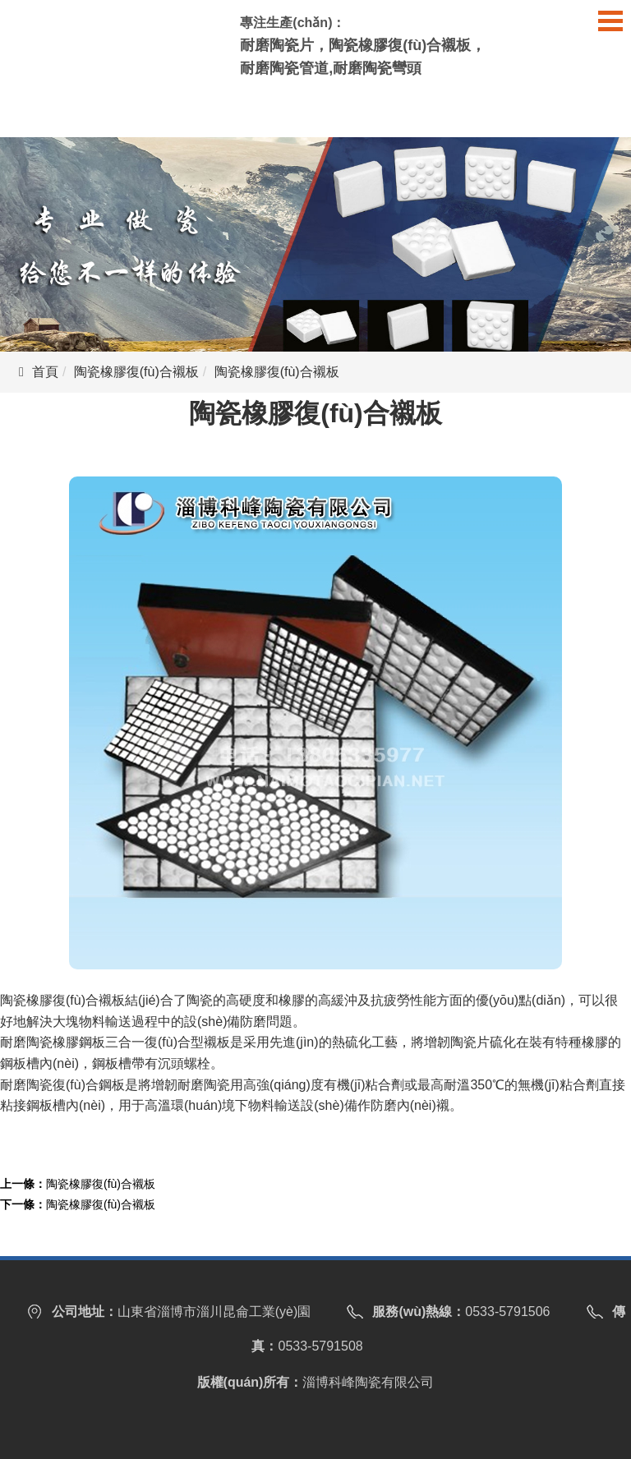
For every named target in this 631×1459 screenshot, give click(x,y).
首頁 (45, 372)
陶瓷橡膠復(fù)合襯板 (136, 372)
